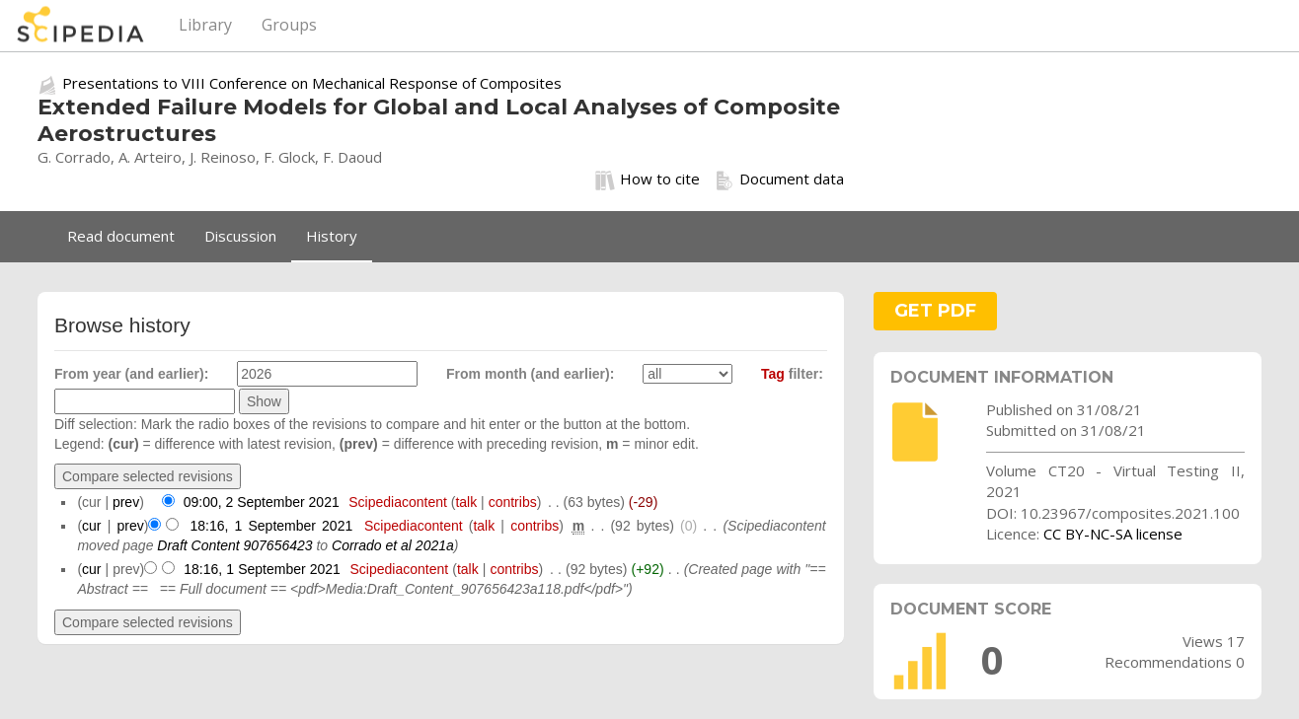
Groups (289, 25)
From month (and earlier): (530, 374)
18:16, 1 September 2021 (271, 526)
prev (126, 502)
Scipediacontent (397, 502)
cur (91, 526)
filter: (792, 374)
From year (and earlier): (131, 374)
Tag (773, 374)
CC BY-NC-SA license (1113, 533)
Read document (121, 236)
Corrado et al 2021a (393, 545)
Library (205, 25)
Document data (779, 179)
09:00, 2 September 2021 (262, 502)
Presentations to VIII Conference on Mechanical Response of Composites (312, 83)
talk (466, 502)
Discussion (240, 236)
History (331, 236)
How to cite (647, 179)
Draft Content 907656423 (234, 545)
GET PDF (935, 311)
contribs (513, 502)
